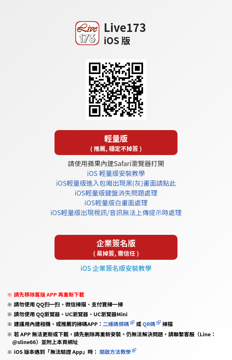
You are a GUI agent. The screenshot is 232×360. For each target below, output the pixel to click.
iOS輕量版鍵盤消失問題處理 (116, 193)
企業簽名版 (116, 247)
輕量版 (116, 143)
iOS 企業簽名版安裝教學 (115, 268)
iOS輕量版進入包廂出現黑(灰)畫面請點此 (116, 183)
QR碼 (149, 324)
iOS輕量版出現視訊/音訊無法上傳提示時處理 (116, 212)
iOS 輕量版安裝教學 (116, 173)
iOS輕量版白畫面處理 (116, 202)
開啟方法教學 (114, 352)
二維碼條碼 (116, 324)
